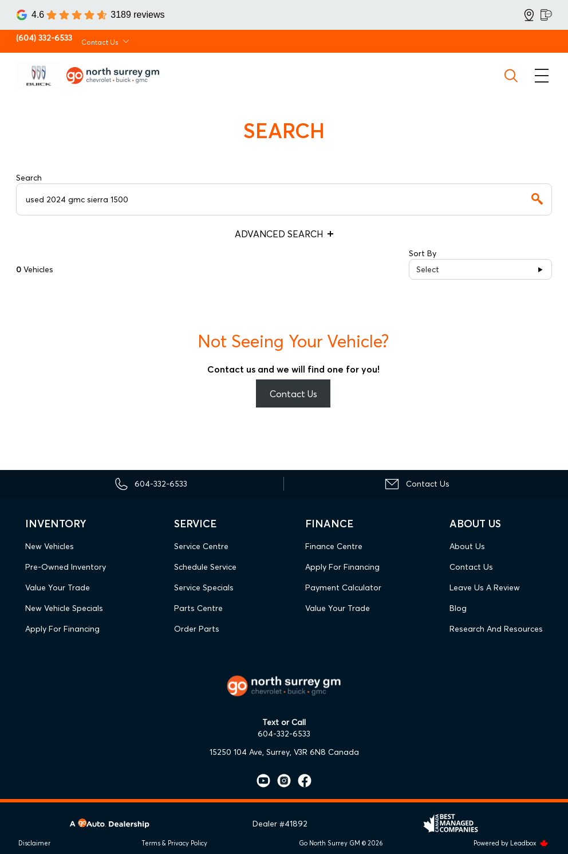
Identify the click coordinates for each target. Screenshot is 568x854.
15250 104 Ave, (237, 752)
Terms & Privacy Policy (174, 843)
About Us (467, 546)
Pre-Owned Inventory (65, 567)
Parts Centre (198, 608)
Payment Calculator (343, 587)
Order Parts (196, 629)
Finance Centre (333, 546)
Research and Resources (496, 629)
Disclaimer (34, 843)
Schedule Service (205, 567)
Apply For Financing (62, 629)
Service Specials (204, 587)
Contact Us (293, 393)
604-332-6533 (284, 733)
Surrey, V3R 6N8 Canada (312, 752)
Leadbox (529, 843)
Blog (458, 608)
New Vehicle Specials (64, 608)
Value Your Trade (57, 587)
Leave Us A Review (484, 587)
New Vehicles (49, 546)
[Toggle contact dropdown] (126, 41)
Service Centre (201, 546)
